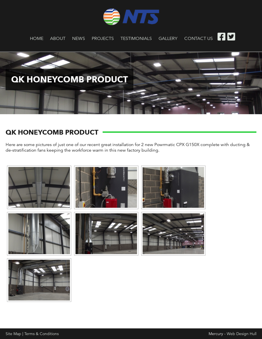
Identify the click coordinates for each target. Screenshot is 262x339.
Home (36, 38)
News (78, 38)
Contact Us (198, 38)
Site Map (13, 333)
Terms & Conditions (41, 333)
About (57, 38)
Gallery (168, 38)
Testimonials (136, 38)
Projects (103, 38)
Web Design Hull (241, 333)
